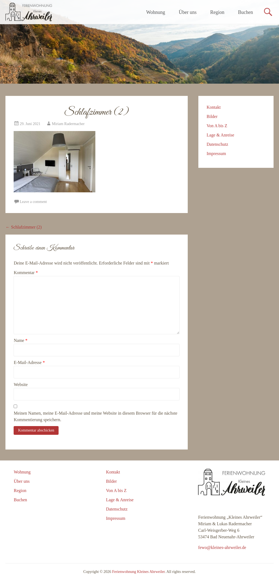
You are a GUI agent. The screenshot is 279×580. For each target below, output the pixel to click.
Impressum (216, 153)
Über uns (188, 12)
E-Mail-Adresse (29, 362)
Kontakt (214, 107)
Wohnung (155, 12)
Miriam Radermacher (68, 124)
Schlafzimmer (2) (23, 227)
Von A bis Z (217, 125)
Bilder (212, 116)
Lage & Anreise (220, 135)
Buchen (245, 12)
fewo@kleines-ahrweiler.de (222, 547)
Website (21, 384)
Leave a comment (33, 202)
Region (217, 12)
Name (20, 340)
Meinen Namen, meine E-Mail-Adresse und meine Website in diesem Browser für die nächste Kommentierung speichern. (95, 416)
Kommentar (26, 272)
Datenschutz (217, 144)
